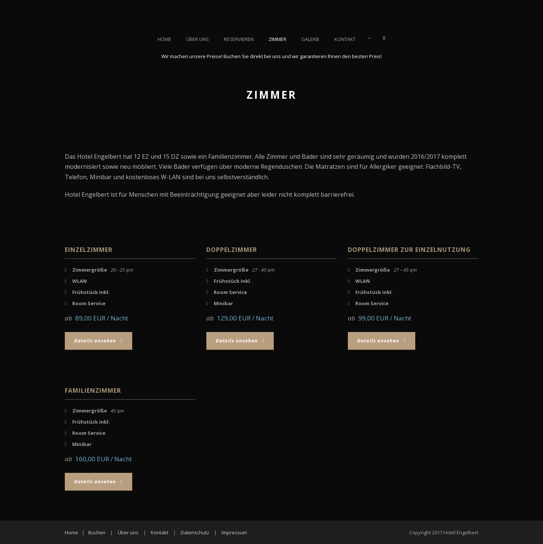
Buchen (96, 532)
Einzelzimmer (88, 250)
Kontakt (345, 39)
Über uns (197, 39)
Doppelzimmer (231, 250)
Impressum (234, 532)
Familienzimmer (93, 390)
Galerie (310, 39)
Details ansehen (98, 340)
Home (164, 39)
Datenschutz (195, 532)
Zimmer (277, 39)
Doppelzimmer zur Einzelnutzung (409, 250)
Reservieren (239, 39)
